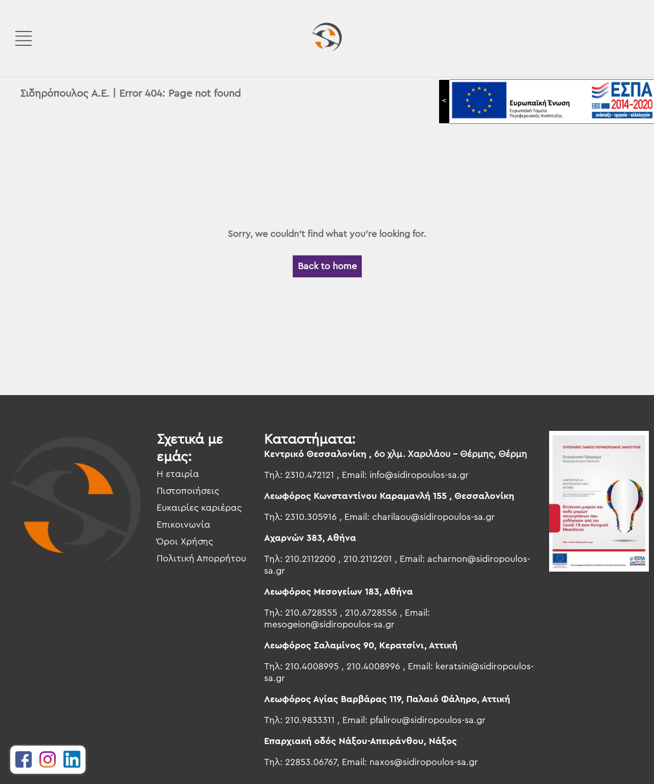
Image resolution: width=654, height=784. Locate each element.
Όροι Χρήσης (185, 541)
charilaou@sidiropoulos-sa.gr (433, 516)
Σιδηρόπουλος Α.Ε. (65, 94)
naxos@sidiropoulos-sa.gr (423, 762)
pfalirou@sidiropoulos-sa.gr (428, 720)
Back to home (327, 266)
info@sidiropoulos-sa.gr (419, 475)
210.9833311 (310, 720)
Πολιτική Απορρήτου (201, 558)
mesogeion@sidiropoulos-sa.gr (329, 624)
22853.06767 (311, 762)
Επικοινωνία (183, 524)
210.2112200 (310, 558)
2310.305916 (311, 516)
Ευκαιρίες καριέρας (199, 507)
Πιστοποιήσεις (188, 490)
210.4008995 (312, 666)
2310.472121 (309, 475)
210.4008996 (373, 666)
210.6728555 (311, 612)
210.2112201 (367, 558)
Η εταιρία (178, 473)
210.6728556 (371, 612)
